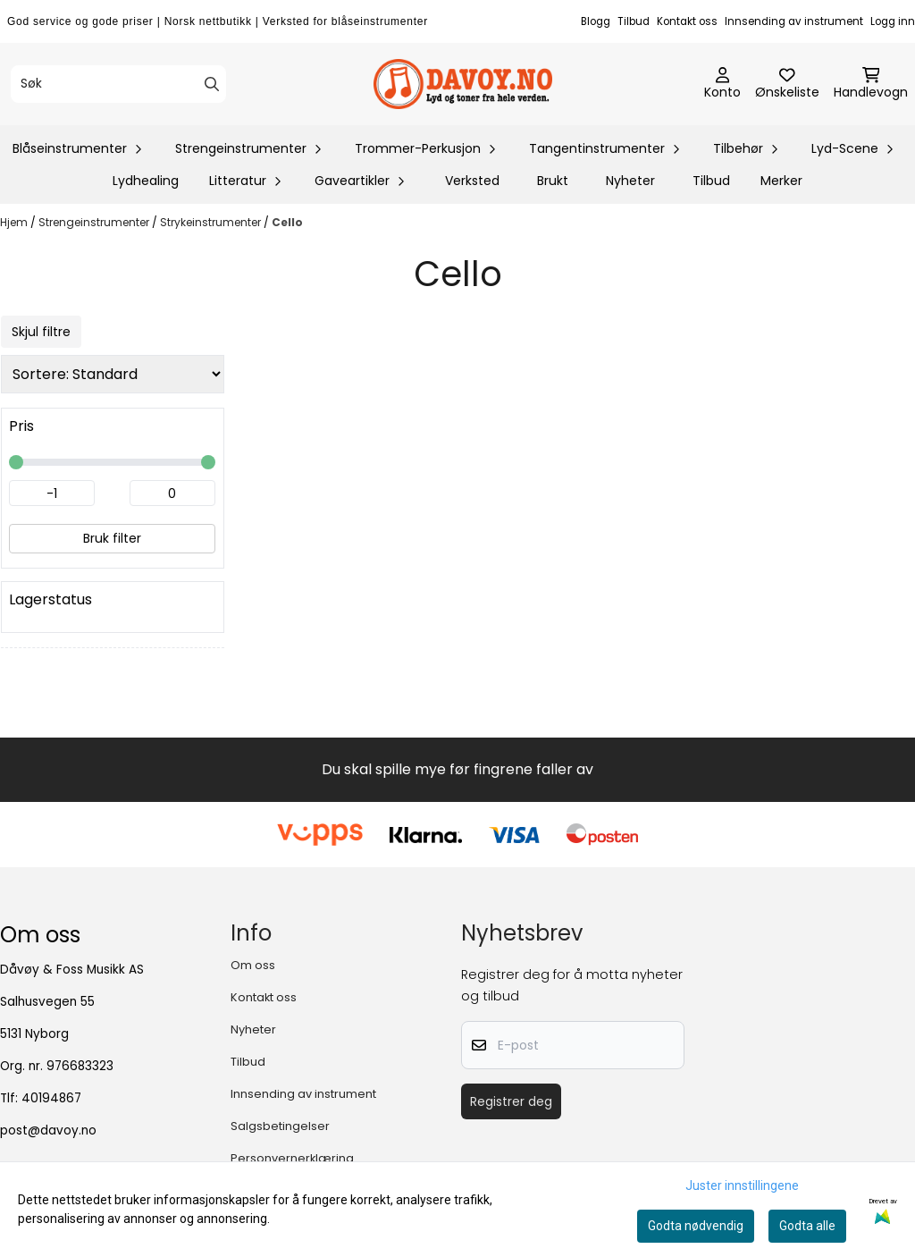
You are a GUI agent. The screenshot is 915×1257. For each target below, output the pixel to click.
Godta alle (807, 1226)
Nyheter (630, 181)
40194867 (51, 1098)
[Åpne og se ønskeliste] (787, 84)
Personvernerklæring (292, 1158)
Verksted (472, 181)
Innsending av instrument (794, 21)
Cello (287, 222)
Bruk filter (112, 538)
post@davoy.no (48, 1130)
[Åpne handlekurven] (871, 84)
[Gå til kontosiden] (722, 84)
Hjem (15, 222)
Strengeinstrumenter (95, 222)
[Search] (211, 84)
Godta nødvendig (695, 1226)
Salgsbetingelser (280, 1126)
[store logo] (463, 84)
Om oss (253, 965)
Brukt (552, 181)
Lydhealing (146, 181)
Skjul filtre (41, 332)
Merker (781, 181)
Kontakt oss (687, 21)
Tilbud (633, 21)
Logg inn (892, 21)
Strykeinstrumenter (212, 222)
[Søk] (118, 84)
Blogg (595, 21)
